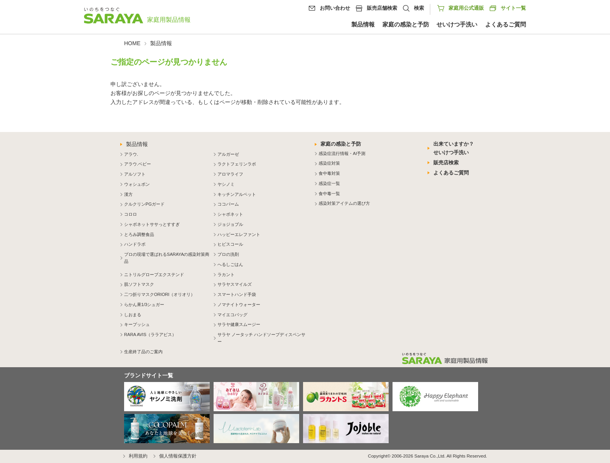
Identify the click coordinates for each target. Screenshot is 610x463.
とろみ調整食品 (139, 234)
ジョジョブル (230, 224)
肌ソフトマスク (139, 284)
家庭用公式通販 (466, 8)
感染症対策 (329, 163)
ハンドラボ (134, 244)
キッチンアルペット (236, 194)
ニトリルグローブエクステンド (154, 274)
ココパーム (228, 204)
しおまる (132, 314)
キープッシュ (137, 324)
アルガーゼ (228, 154)
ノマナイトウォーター (238, 304)
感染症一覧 (329, 183)
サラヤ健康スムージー (238, 324)
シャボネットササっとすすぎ (152, 224)
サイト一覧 (507, 8)
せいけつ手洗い (456, 24)
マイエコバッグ (232, 314)
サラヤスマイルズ (234, 284)
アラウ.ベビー (137, 164)
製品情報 (363, 24)
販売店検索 (446, 162)
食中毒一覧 (329, 193)
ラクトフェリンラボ (236, 164)
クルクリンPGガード (144, 204)
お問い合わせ (335, 8)
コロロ (130, 214)
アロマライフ (230, 174)
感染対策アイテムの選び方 (344, 203)
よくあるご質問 (505, 24)
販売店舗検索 (382, 8)
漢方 (128, 194)
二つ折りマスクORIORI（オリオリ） (159, 294)
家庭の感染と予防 (405, 24)
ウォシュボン (137, 184)
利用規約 (138, 456)
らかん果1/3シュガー (144, 304)
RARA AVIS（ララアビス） (150, 334)
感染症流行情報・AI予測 (342, 153)
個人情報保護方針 (177, 456)
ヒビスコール (230, 244)
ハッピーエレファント (238, 234)
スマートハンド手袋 (236, 294)
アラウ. (131, 154)
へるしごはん (230, 264)
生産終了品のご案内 (143, 351)
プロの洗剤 (228, 254)
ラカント (226, 274)
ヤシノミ (226, 184)
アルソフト (134, 174)
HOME (132, 43)
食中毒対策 (329, 173)
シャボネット (230, 214)
